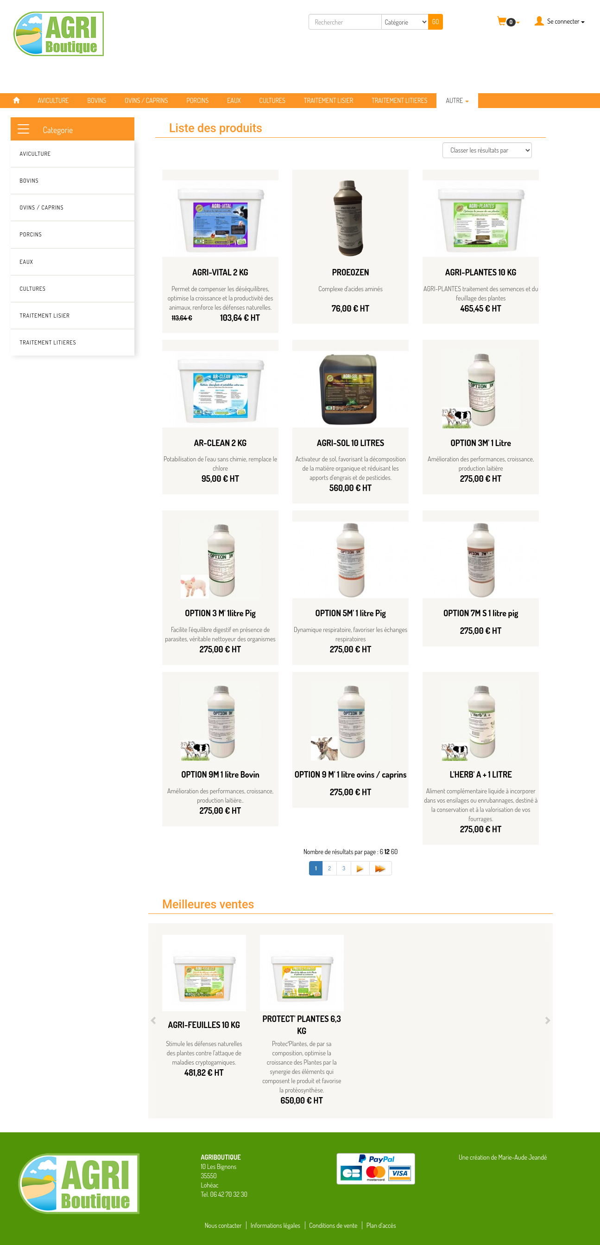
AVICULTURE (53, 100)
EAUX (233, 100)
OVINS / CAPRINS (146, 100)
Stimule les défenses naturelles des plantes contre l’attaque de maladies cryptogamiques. (204, 1053)
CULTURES (272, 100)
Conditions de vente (333, 1225)
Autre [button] (457, 100)
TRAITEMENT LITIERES (399, 100)
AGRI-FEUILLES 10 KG (204, 1025)
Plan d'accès (381, 1225)
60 (394, 852)
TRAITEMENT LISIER (328, 100)
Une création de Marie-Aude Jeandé (503, 1157)
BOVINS (96, 100)
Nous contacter (223, 1225)
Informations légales (275, 1225)
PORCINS (197, 100)
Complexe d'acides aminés (350, 289)
